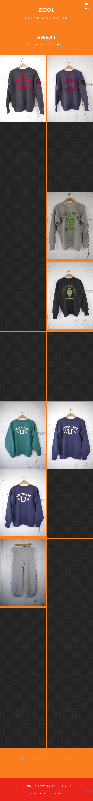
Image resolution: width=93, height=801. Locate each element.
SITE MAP (66, 786)
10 (56, 758)
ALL (29, 44)
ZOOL (46, 10)
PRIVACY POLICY (46, 786)
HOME (28, 786)
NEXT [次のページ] (68, 758)
